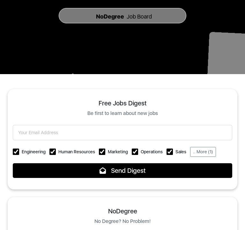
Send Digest (123, 170)
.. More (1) (203, 151)
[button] (16, 152)
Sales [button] (180, 151)
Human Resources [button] (76, 151)
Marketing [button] (118, 151)
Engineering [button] (34, 151)
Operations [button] (152, 151)
